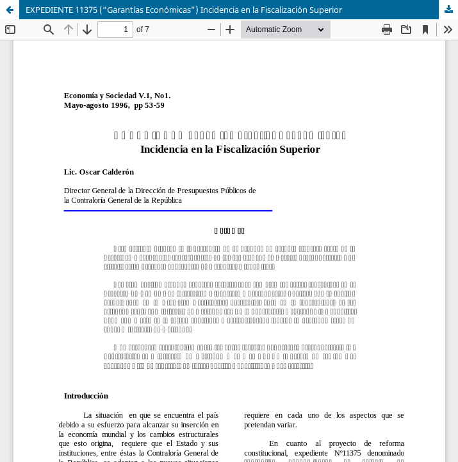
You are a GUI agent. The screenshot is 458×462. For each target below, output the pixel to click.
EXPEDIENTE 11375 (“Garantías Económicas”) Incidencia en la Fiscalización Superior (184, 9)
